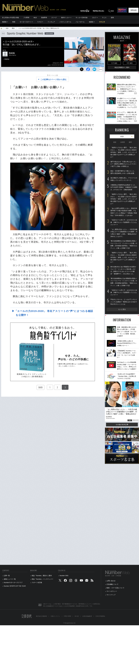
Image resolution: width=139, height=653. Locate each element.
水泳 (7, 28)
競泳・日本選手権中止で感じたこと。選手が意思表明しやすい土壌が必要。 (123, 172)
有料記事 (102, 22)
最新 (114, 142)
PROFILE (6, 59)
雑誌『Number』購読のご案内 (42, 575)
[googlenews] (86, 581)
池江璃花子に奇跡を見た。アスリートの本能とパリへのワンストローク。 (123, 179)
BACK (40, 387)
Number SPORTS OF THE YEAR (15, 586)
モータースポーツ (26, 22)
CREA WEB (67, 616)
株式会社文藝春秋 (41, 616)
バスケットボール (65, 22)
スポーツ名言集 (37, 582)
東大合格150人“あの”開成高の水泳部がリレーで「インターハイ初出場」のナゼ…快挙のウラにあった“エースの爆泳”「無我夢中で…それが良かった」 (123, 270)
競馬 (112, 17)
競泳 (13, 28)
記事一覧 (7, 575)
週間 (130, 142)
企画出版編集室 (87, 616)
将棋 (13, 22)
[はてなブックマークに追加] (94, 70)
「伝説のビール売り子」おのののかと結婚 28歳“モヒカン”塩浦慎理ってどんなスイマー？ (123, 222)
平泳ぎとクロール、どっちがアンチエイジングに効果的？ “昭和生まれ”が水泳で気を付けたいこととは (123, 302)
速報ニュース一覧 (10, 579)
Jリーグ (54, 17)
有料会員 (133, 10)
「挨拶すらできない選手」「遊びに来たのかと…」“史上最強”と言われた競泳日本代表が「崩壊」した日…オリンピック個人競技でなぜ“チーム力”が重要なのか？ (123, 152)
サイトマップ (111, 595)
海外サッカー (65, 17)
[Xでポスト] (81, 70)
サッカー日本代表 (81, 17)
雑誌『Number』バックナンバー (42, 579)
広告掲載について (112, 584)
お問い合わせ (111, 581)
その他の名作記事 (122, 424)
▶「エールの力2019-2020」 (53, 313)
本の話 (77, 616)
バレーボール (80, 22)
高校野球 (44, 17)
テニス (104, 17)
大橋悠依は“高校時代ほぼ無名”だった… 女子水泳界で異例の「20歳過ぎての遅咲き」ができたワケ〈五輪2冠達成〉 (123, 187)
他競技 (91, 22)
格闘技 (4, 22)
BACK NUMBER (49, 33)
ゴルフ (94, 17)
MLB (35, 17)
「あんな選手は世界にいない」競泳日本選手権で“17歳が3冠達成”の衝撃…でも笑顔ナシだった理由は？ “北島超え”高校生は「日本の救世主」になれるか (123, 211)
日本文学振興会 (100, 616)
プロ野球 (26, 17)
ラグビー (40, 22)
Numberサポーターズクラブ (13, 582)
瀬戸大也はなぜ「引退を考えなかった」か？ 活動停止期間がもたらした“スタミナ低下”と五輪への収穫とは (123, 164)
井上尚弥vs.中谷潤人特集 (10, 17)
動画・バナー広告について (115, 588)
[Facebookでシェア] (88, 70)
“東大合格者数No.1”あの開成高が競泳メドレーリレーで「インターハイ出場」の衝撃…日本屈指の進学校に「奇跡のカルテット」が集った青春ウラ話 (123, 244)
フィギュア (51, 22)
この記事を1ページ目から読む (53, 79)
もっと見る (122, 309)
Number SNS (64, 575)
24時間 (122, 142)
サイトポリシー (112, 591)
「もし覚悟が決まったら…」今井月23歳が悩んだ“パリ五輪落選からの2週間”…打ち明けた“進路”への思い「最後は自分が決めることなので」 (123, 232)
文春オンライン (55, 616)
